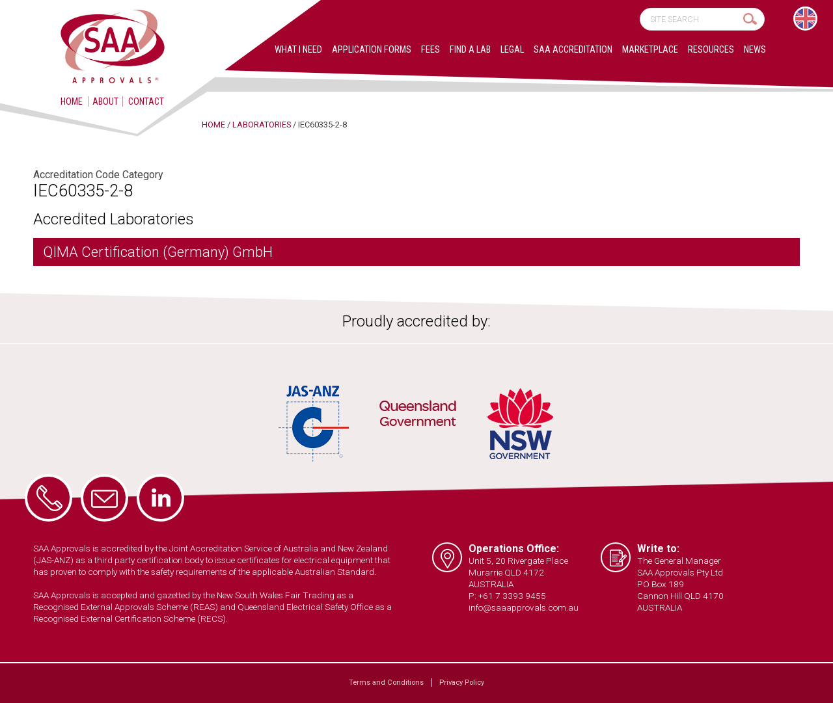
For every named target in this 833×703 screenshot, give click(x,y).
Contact (146, 101)
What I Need (298, 49)
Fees (430, 49)
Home (72, 101)
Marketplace (650, 49)
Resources (711, 49)
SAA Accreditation (573, 49)
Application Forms (371, 49)
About (105, 101)
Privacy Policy (461, 682)
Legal (512, 49)
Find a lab (470, 49)
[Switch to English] (805, 18)
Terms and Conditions (386, 682)
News (755, 49)
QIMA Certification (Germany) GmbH (158, 252)
